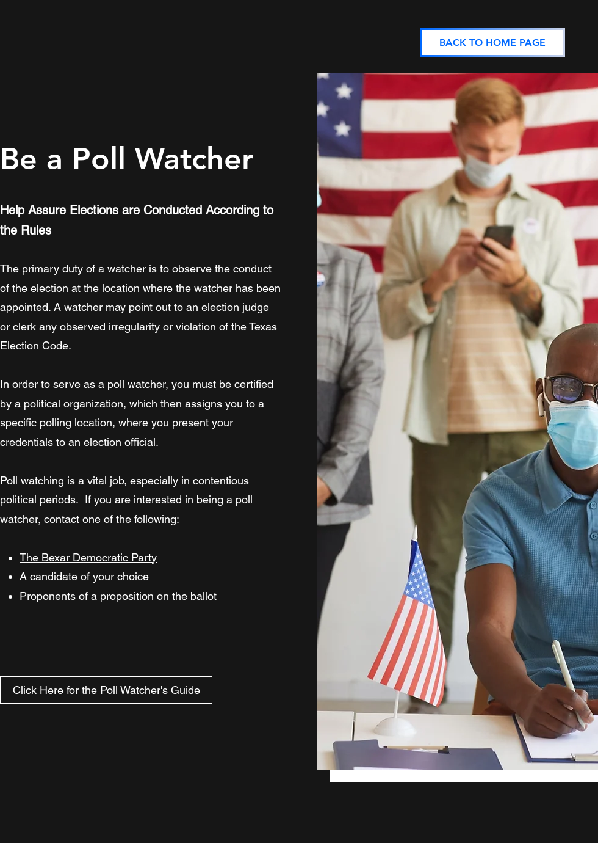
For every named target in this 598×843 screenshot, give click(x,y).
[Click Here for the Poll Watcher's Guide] (106, 690)
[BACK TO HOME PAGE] (492, 42)
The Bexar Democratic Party (88, 557)
